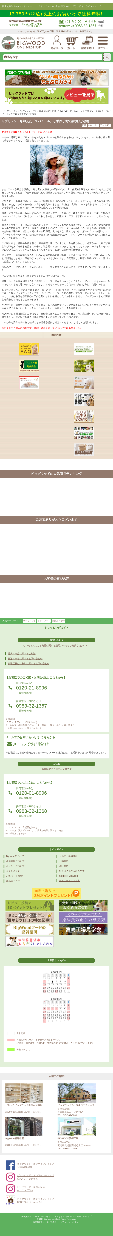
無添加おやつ (58, 621)
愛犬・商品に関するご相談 (22, 653)
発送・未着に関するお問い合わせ (25, 658)
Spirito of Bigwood (68, 875)
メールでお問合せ (28, 743)
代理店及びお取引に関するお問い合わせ (28, 663)
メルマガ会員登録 (68, 856)
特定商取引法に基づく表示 (44, 1222)
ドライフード (44, 621)
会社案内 (63, 866)
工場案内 (63, 861)
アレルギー (105, 125)
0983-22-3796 (70, 1148)
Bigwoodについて (15, 856)
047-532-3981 (70, 1115)
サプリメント (29, 621)
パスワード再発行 (15, 876)
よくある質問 (13, 871)
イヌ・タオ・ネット (69, 880)
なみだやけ (93, 125)
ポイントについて (15, 866)
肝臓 (84, 125)
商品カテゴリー (14, 881)
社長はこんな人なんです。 (73, 871)
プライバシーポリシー (70, 1222)
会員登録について (15, 861)
